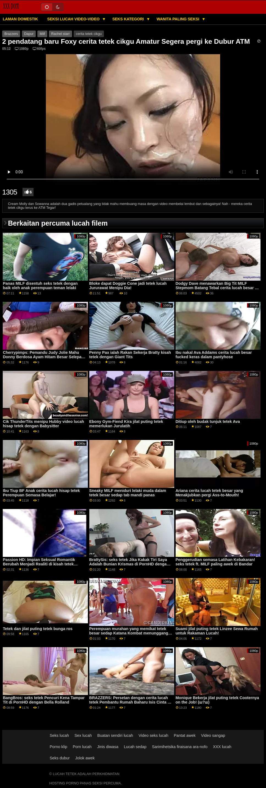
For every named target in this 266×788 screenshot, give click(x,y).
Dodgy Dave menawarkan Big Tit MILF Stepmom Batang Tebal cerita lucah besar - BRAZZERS (216, 288)
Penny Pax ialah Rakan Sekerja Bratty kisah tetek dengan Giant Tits (130, 354)
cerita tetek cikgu (89, 34)
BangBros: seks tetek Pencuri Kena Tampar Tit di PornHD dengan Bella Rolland (43, 700)
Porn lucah (82, 747)
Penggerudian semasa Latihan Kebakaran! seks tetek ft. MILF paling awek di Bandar (215, 562)
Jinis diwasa (107, 747)
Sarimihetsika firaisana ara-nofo (179, 747)
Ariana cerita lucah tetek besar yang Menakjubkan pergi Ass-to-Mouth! (209, 492)
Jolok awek (85, 758)
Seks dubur (60, 758)
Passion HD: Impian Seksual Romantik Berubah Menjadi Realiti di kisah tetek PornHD (39, 564)
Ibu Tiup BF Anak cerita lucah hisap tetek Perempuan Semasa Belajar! (41, 492)
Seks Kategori (128, 19)
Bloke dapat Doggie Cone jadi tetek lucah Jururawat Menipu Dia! (128, 285)
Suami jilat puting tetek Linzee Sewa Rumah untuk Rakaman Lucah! (217, 631)
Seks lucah (59, 735)
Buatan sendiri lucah (115, 735)
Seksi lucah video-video (74, 19)
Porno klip (58, 747)
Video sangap (213, 735)
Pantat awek (185, 735)
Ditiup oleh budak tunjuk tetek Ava (208, 421)
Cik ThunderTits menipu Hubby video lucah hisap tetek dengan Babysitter (43, 423)
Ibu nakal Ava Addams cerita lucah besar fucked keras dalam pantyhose (214, 354)
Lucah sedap (135, 747)
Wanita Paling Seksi (178, 19)
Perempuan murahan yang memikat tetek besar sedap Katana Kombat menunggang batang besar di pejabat (128, 633)
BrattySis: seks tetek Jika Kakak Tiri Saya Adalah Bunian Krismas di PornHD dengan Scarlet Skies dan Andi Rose (129, 564)
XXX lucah (222, 747)
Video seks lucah (153, 735)
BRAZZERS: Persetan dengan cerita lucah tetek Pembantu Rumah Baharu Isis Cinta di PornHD (130, 702)
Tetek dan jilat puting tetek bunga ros (37, 628)
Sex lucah (83, 735)
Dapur (29, 34)
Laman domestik (20, 19)
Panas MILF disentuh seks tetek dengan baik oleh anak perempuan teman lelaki (40, 285)
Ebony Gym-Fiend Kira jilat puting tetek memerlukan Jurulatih (126, 423)
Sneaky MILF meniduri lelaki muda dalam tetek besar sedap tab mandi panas (127, 492)
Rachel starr (60, 34)
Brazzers (11, 34)
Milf (42, 34)
